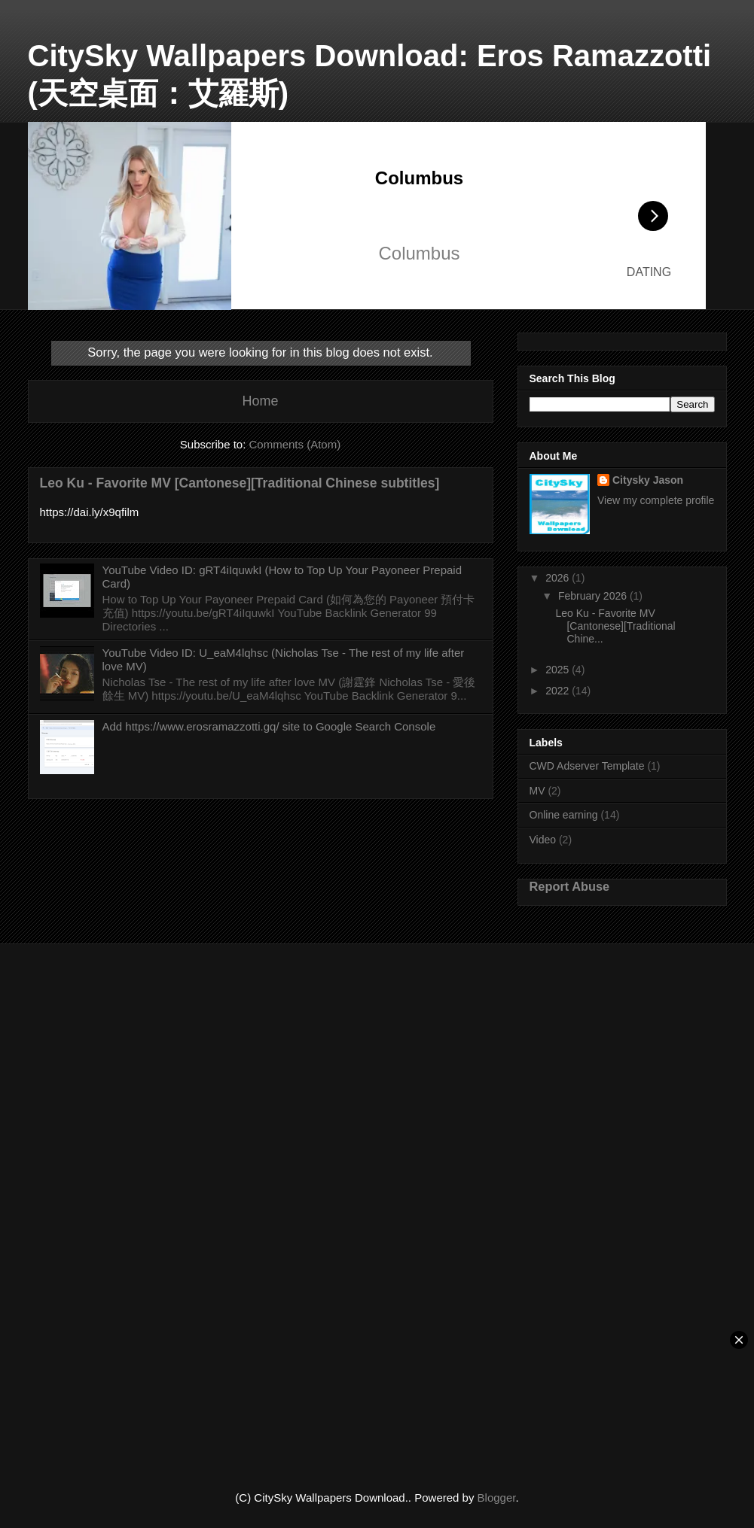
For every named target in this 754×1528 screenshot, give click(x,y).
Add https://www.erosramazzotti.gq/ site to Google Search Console (269, 726)
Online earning (564, 815)
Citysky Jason (647, 480)
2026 (558, 578)
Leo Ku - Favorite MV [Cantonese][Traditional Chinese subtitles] (240, 483)
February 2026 (594, 596)
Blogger (497, 1497)
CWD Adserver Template (587, 766)
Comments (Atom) (295, 444)
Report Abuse (570, 886)
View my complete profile (655, 500)
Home (260, 401)
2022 (558, 691)
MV (537, 791)
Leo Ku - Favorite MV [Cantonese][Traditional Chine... (615, 626)
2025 (558, 670)
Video (543, 840)
